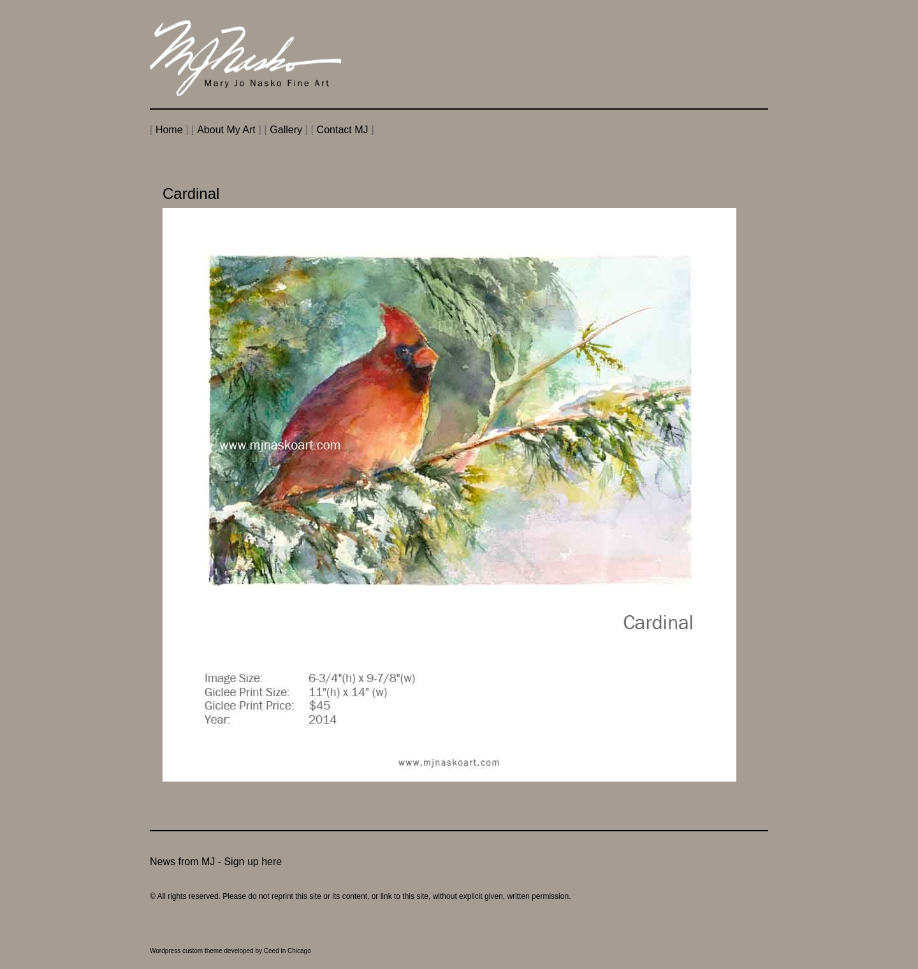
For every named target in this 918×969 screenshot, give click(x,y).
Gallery (286, 129)
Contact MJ (342, 129)
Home (169, 129)
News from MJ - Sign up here (216, 861)
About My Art (226, 129)
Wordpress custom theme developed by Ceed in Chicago (230, 950)
